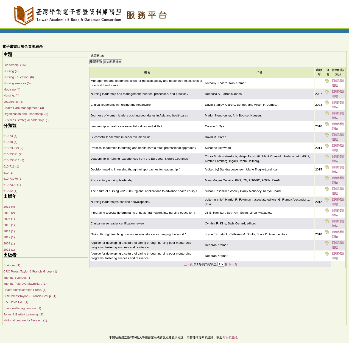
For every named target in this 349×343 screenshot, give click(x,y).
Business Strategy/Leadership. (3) (26, 120)
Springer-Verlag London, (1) (22, 308)
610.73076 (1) (12, 178)
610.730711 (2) (13, 160)
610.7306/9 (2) (13, 148)
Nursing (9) (11, 71)
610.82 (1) (10, 191)
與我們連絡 (229, 337)
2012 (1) (9, 237)
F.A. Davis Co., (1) (15, 302)
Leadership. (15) (14, 65)
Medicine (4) (11, 89)
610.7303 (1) (12, 185)
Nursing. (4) (11, 95)
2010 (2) (9, 213)
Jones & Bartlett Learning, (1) (23, 314)
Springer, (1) (11, 265)
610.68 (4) (10, 142)
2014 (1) (9, 231)
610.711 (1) (11, 166)
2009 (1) (9, 243)
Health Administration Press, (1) (24, 290)
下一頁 (232, 264)
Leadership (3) (13, 101)
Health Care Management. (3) (23, 108)
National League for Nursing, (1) (25, 320)
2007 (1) (9, 219)
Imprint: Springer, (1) (17, 277)
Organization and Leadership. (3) (25, 114)
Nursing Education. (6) (18, 77)
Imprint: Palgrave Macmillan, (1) (25, 283)
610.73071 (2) (12, 154)
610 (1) (8, 172)
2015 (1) (9, 225)
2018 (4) (9, 206)
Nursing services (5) (17, 83)
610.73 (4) (10, 136)
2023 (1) (9, 249)
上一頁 (188, 264)
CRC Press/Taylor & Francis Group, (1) (29, 296)
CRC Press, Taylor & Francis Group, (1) (30, 271)
